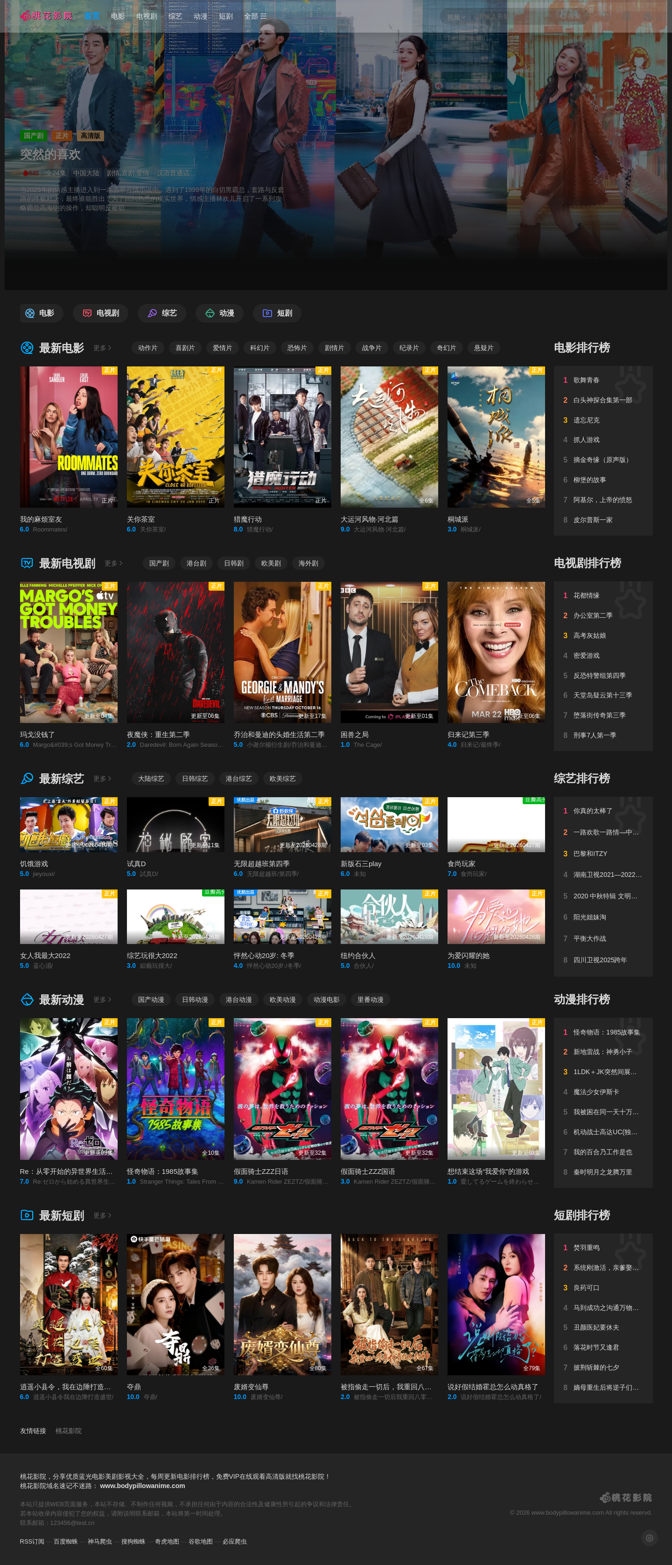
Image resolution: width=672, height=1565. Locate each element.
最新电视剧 (58, 563)
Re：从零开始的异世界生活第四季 (73, 1171)
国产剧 (159, 563)
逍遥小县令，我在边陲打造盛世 (69, 1387)
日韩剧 (234, 563)
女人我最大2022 (45, 955)
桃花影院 (69, 1430)
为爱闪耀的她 (469, 955)
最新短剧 (52, 1215)
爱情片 (222, 348)
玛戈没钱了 (37, 734)
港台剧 (196, 563)
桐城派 (458, 519)
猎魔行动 (248, 519)
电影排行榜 (582, 347)
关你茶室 (141, 519)
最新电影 (52, 348)
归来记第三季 (469, 734)
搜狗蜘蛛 (133, 1541)
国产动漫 (151, 999)
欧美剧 (271, 563)
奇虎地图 (167, 1541)
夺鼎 (134, 1387)
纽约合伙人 (358, 955)
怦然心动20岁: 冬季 (264, 955)
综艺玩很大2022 (152, 955)
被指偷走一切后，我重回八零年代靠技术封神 (411, 1387)
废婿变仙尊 (251, 1387)
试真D (136, 864)
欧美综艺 (283, 778)
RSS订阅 (32, 1541)
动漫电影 (327, 999)
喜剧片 (185, 348)
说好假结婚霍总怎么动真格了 (493, 1387)
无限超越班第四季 (262, 864)
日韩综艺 (195, 778)
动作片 (148, 348)
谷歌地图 (201, 1541)
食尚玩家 (462, 864)
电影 (118, 16)
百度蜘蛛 (66, 1541)
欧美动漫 (283, 999)
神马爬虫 (100, 1541)
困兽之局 (355, 734)
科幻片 (260, 348)
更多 (103, 348)
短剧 (226, 16)
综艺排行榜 (582, 778)
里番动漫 (370, 999)
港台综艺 (239, 778)
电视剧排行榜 (587, 563)
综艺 (175, 16)
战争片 (372, 348)
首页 (92, 16)
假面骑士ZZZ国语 (368, 1171)
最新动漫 (52, 999)
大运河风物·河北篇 (370, 519)
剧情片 (334, 348)
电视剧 (146, 16)
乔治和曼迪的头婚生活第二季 (279, 734)
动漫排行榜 (582, 999)
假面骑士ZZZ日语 (261, 1171)
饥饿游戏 (34, 864)
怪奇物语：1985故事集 (162, 1171)
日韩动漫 (195, 999)
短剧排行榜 (582, 1215)
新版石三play (361, 864)
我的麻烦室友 (41, 519)
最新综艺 (52, 778)
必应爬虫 (235, 1541)
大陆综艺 (151, 778)
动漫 (201, 16)
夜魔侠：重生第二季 (158, 734)
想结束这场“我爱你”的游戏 (488, 1171)
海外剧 (308, 563)
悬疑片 (484, 348)
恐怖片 (297, 348)
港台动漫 (239, 999)
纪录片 (409, 348)
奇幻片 (446, 348)
